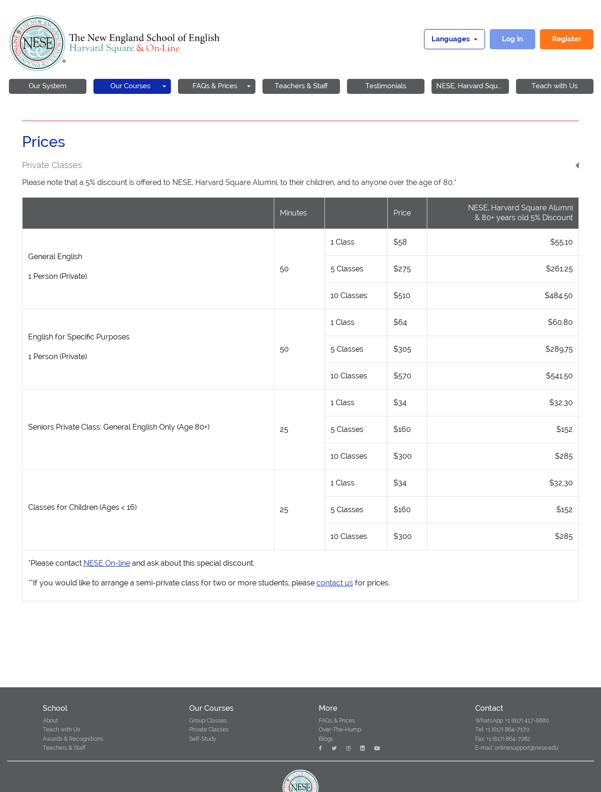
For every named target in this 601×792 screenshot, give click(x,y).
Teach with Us (61, 729)
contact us (334, 582)
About (50, 720)
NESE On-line (107, 563)
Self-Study (202, 739)
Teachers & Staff (64, 748)
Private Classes (209, 729)
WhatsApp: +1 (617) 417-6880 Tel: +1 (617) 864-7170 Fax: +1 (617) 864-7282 (512, 729)
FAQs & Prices (337, 720)
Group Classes (208, 720)
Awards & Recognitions (73, 739)
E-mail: (484, 748)
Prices (43, 142)
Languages (451, 39)
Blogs (326, 739)
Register (566, 39)
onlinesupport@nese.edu (525, 748)
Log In (512, 39)
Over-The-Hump (340, 729)
